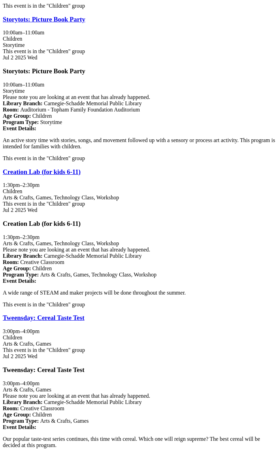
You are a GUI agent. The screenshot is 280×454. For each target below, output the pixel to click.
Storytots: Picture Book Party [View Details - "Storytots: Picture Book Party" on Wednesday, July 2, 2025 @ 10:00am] (44, 19)
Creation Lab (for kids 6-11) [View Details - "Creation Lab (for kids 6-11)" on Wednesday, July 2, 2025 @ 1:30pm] (42, 171)
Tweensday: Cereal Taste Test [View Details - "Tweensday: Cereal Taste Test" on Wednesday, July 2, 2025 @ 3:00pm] (44, 317)
